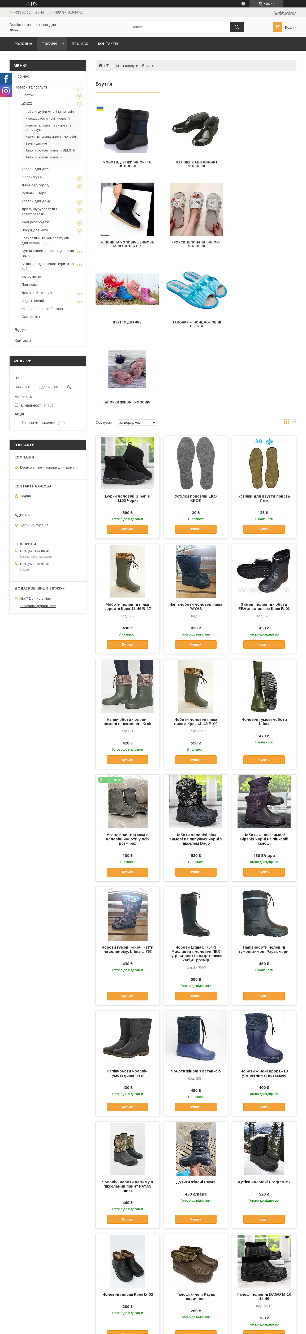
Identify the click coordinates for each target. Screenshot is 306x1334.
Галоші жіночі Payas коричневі (195, 1216)
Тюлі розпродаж (35, 222)
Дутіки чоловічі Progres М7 (264, 1102)
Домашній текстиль (37, 293)
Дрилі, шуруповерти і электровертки (39, 211)
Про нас (80, 44)
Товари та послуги (122, 66)
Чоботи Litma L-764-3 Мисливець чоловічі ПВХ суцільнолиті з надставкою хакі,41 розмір (195, 873)
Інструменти (31, 277)
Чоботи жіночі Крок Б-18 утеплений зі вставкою (264, 993)
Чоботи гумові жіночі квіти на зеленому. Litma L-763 (127, 869)
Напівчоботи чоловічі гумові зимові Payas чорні (264, 869)
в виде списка (294, 342)
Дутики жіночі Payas (196, 1102)
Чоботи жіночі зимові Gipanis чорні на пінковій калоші (264, 759)
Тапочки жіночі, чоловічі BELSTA (265, 244)
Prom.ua (178, 1317)
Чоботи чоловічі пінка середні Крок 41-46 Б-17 (127, 526)
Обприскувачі (32, 177)
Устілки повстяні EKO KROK (196, 418)
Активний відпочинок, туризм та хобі (47, 266)
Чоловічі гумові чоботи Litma (264, 641)
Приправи (29, 285)
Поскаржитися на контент (157, 1327)
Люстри (27, 95)
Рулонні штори (33, 193)
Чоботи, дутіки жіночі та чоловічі (127, 164)
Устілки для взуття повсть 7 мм (264, 418)
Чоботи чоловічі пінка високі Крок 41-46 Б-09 (195, 641)
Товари (49, 44)
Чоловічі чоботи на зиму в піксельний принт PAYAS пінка (127, 1106)
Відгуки (21, 329)
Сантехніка (30, 317)
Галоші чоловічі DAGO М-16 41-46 (264, 1216)
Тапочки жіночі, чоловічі (126, 322)
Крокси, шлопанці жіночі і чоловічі (127, 244)
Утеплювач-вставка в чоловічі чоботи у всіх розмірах (127, 759)
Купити (127, 449)
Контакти (108, 44)
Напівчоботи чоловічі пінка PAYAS (195, 526)
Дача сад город (35, 185)
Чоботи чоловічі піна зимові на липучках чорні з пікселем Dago (196, 759)
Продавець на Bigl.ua (153, 1322)
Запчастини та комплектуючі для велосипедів (45, 240)
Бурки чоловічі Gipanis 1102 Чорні (127, 418)
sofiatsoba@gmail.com (38, 606)
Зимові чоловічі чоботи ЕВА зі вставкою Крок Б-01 (264, 526)
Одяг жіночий (32, 301)
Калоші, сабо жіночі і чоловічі (195, 164)
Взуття (26, 103)
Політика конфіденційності (199, 1327)
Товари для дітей (35, 169)
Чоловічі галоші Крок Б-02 (127, 1214)
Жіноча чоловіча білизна (42, 309)
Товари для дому (36, 201)
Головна (23, 44)
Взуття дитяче (196, 242)
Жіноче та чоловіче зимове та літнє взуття (265, 164)
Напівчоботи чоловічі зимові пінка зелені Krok (127, 641)
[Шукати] (237, 27)
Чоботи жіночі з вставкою (196, 991)
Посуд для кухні (35, 230)
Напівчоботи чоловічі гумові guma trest (128, 993)
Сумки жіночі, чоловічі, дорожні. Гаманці (48, 253)
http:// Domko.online (35, 598)
